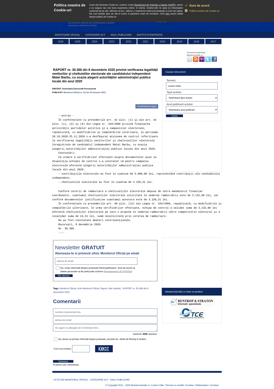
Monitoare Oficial (67, 34)
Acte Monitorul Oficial (88, 288)
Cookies (190, 385)
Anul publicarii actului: (180, 104)
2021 (145, 41)
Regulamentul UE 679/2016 (118, 271)
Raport (103, 288)
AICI (167, 14)
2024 (94, 41)
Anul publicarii (121, 34)
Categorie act (95, 34)
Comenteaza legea (146, 106)
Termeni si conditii (175, 385)
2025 (77, 41)
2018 (196, 41)
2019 (179, 41)
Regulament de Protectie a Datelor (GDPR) (155, 5)
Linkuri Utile (158, 385)
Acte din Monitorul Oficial (71, 379)
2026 (60, 41)
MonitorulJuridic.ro (140, 385)
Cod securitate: (63, 348)
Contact (215, 385)
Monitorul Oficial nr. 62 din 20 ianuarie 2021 (84, 92)
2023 (111, 41)
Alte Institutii (114, 288)
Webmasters (202, 385)
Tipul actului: (174, 92)
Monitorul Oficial (68, 288)
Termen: (171, 80)
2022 (128, 41)
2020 (162, 41)
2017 (213, 41)
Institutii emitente (149, 34)
